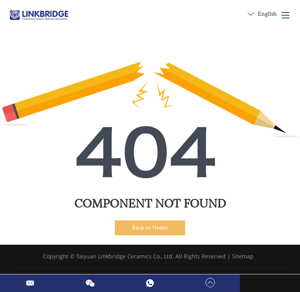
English (262, 14)
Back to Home (150, 227)
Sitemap (243, 256)
